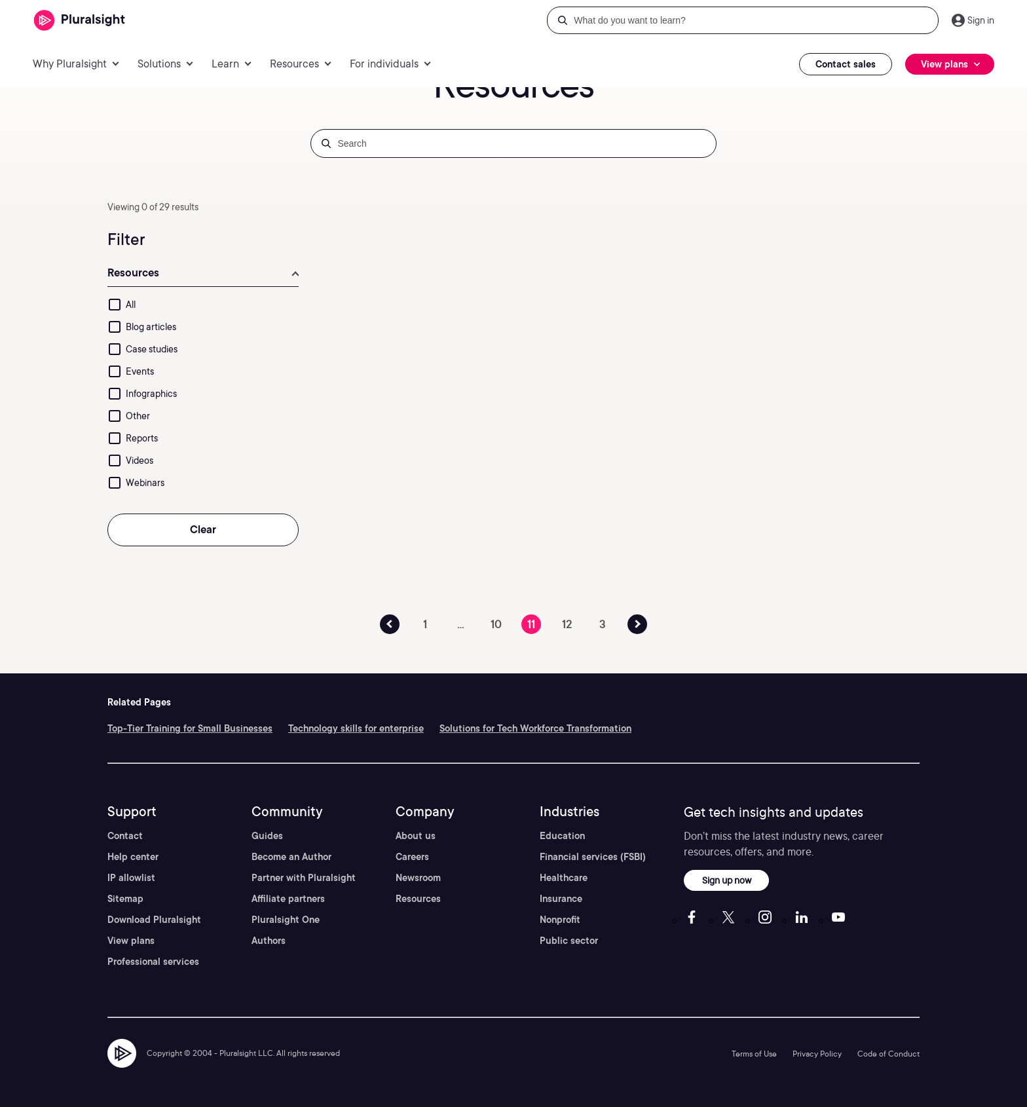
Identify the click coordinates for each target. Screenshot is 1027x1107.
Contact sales (845, 64)
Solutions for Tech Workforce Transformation (535, 728)
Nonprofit (560, 919)
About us (416, 836)
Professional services (153, 961)
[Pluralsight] (79, 20)
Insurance (561, 898)
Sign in (980, 20)
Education (562, 836)
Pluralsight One (286, 919)
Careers (412, 857)
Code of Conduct (888, 1053)
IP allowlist (131, 877)
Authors (269, 940)
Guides (267, 836)
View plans (131, 940)
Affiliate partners (288, 898)
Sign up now (726, 880)
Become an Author (291, 857)
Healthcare (564, 877)
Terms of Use (754, 1053)
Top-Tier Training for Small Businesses (189, 728)
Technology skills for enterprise (356, 728)
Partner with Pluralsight (304, 877)
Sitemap (125, 898)
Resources (418, 898)
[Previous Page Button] (390, 624)
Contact (125, 836)
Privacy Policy (817, 1053)
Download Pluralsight (154, 919)
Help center (133, 857)
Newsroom (418, 877)
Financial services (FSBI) (593, 857)
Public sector (569, 940)
